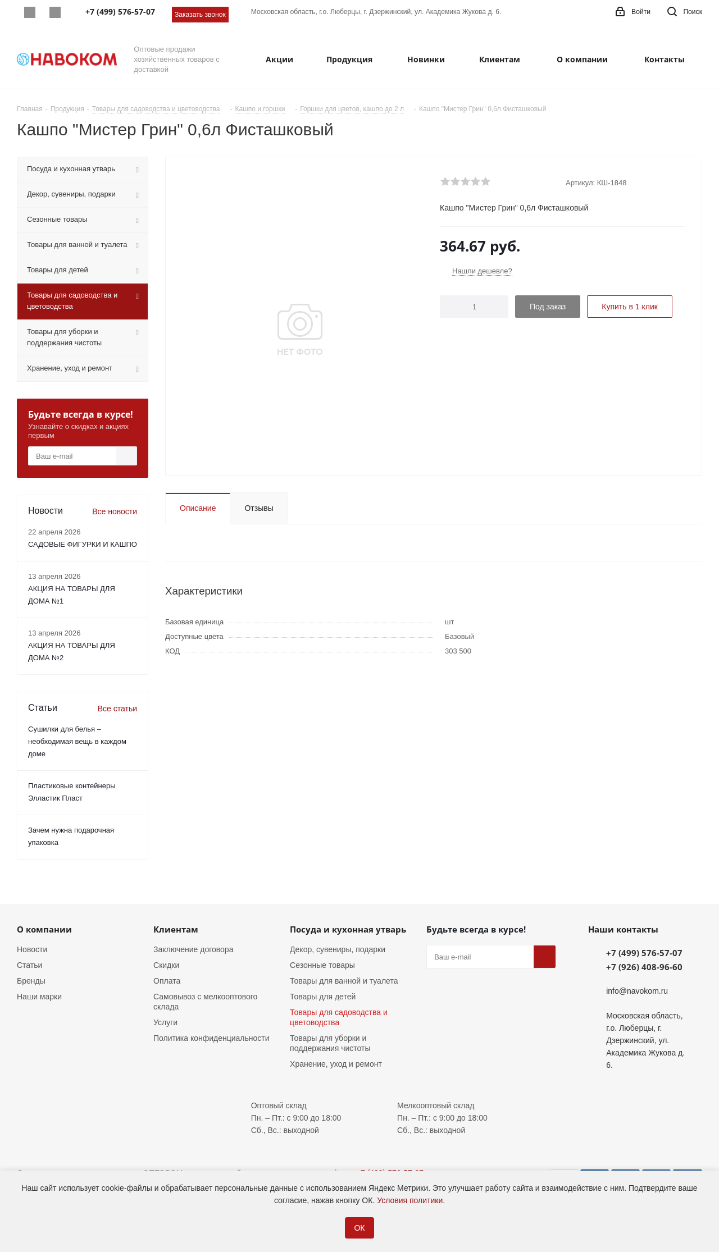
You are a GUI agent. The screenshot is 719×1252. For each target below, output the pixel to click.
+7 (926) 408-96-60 (644, 966)
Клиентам (175, 929)
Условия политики (410, 1200)
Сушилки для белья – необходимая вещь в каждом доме (77, 741)
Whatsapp (29, 12)
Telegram (54, 12)
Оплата (166, 980)
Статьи (29, 965)
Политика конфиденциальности (211, 1038)
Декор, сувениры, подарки (337, 949)
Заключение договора (193, 949)
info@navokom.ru (637, 990)
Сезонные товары (322, 965)
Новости (32, 949)
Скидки (166, 965)
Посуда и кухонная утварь (348, 929)
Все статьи (117, 708)
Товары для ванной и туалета (344, 980)
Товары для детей (323, 996)
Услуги (165, 1022)
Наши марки (39, 996)
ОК (359, 1227)
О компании (44, 929)
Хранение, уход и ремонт (336, 1063)
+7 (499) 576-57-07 (644, 952)
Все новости (114, 511)
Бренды (31, 980)
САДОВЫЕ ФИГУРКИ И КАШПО (82, 544)
